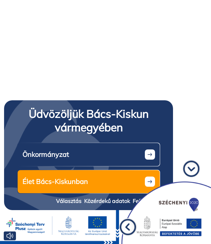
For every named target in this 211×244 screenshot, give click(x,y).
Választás (68, 201)
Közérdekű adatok (107, 201)
